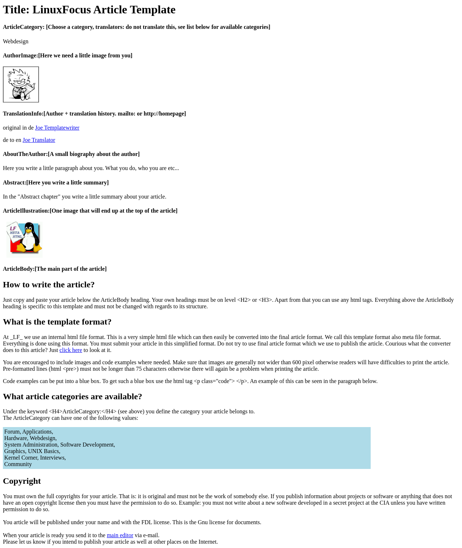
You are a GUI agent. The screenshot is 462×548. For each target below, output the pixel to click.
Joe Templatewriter (57, 128)
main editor (120, 535)
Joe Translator (39, 140)
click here (71, 350)
